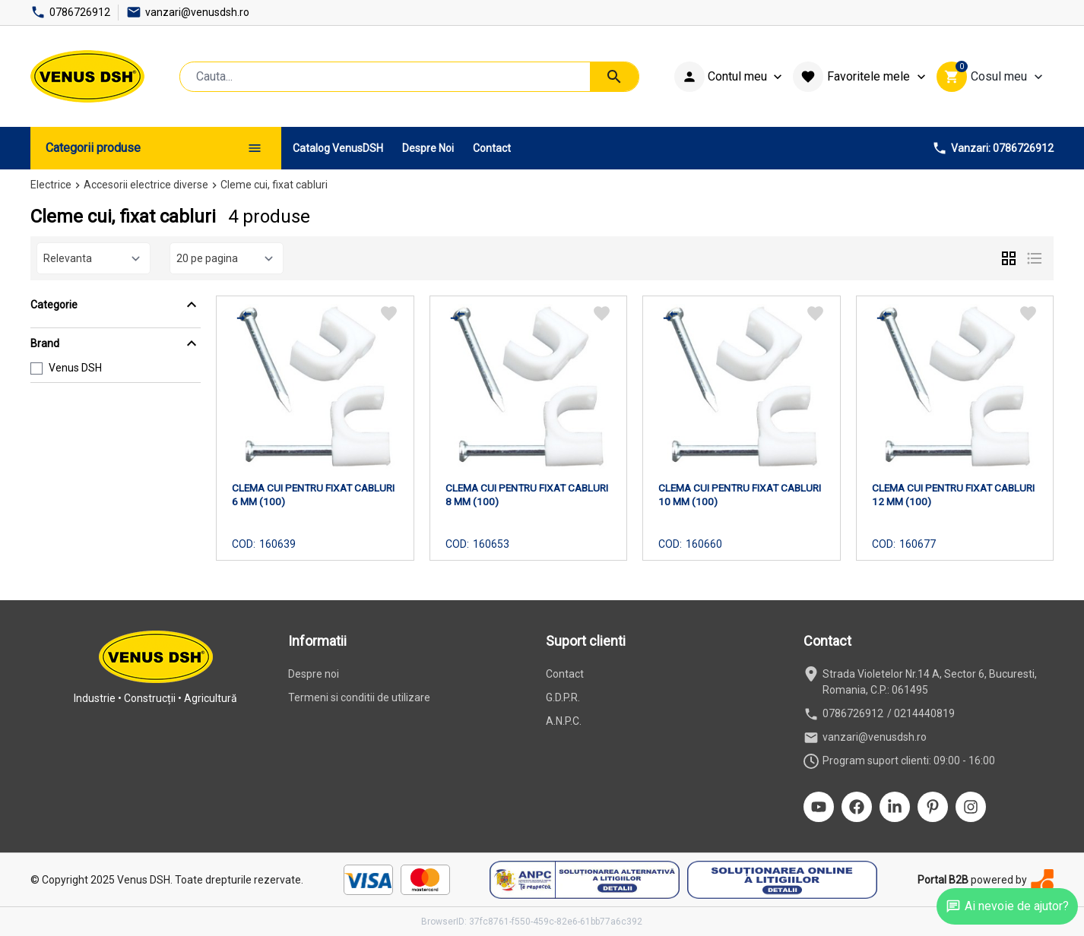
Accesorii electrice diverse (146, 185)
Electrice (50, 185)
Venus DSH (75, 368)
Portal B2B (943, 880)
